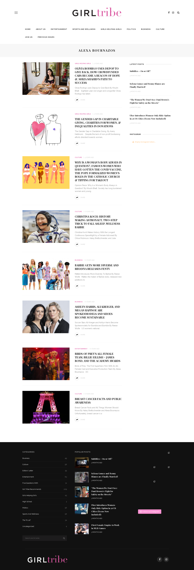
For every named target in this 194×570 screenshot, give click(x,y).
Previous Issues (46, 37)
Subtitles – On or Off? (140, 71)
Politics (131, 29)
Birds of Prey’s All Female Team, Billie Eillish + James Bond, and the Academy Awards (97, 357)
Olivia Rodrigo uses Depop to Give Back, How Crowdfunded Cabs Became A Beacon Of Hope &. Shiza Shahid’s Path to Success (97, 75)
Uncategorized (44, 526)
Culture (160, 29)
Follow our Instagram (149, 512)
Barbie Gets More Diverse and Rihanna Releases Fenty (97, 267)
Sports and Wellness (83, 29)
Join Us (28, 37)
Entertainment (59, 29)
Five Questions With (44, 483)
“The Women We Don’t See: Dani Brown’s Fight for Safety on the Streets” (104, 491)
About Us (41, 29)
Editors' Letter (44, 471)
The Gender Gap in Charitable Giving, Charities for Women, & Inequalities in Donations (98, 122)
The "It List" (44, 520)
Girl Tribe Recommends (44, 489)
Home (28, 29)
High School (44, 502)
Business (146, 29)
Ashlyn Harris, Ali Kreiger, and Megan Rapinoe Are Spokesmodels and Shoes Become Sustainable (97, 312)
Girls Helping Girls (111, 29)
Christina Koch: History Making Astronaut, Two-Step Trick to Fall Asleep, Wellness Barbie (97, 222)
